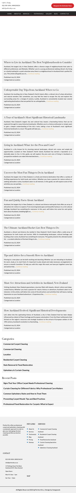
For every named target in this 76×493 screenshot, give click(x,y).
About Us (17, 14)
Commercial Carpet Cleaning (15, 344)
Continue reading (34, 74)
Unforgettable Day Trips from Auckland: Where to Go (31, 90)
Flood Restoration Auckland (48, 440)
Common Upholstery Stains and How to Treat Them (24, 393)
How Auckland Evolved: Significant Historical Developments (35, 310)
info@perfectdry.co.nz (8, 8)
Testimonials (38, 14)
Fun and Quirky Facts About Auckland (24, 200)
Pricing (31, 440)
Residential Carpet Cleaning (15, 360)
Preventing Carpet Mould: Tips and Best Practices (24, 399)
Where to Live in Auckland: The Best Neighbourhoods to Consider (38, 62)
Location (17, 80)
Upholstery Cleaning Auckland (48, 448)
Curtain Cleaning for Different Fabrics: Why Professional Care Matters (33, 388)
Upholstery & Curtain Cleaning (16, 370)
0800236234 (16, 6)
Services (26, 14)
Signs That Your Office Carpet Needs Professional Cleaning (28, 383)
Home (9, 14)
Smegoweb (56, 490)
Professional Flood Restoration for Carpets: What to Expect (28, 404)
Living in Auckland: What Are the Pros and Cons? (29, 145)
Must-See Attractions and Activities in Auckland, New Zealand (36, 283)
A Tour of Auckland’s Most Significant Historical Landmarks (34, 117)
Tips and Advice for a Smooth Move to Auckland (28, 255)
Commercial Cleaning (12, 349)
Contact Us (64, 14)
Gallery (49, 14)
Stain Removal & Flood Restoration (18, 365)
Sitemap (31, 442)
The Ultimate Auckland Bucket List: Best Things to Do (31, 227)
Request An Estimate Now (63, 6)
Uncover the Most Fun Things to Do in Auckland (29, 172)
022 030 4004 (6, 6)
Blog (56, 14)
